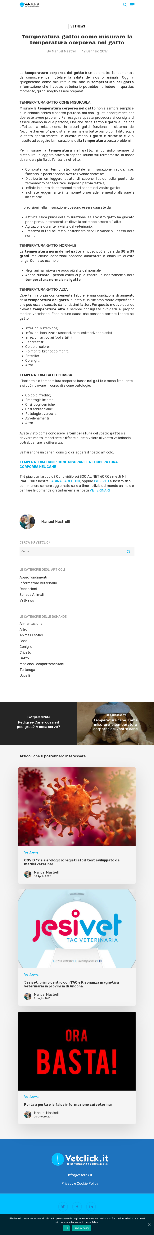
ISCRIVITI (101, 481)
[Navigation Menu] (132, 5)
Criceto (25, 652)
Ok (66, 1228)
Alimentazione (31, 624)
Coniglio (26, 647)
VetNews (77, 26)
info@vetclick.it (79, 1175)
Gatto (24, 658)
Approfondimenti (33, 577)
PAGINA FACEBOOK (64, 481)
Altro (23, 629)
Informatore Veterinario (38, 583)
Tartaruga (27, 670)
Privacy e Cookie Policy (79, 1183)
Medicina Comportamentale (42, 664)
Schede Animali (32, 595)
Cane (24, 641)
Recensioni (28, 589)
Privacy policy (81, 1228)
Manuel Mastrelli (64, 51)
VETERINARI (100, 490)
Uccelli (25, 675)
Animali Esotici (31, 635)
